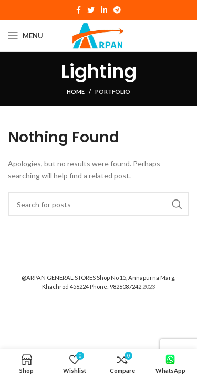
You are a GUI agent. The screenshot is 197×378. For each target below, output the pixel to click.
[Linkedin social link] (104, 10)
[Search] (98, 204)
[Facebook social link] (78, 10)
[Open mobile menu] (25, 35)
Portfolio (112, 91)
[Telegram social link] (117, 10)
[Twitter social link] (91, 10)
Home (76, 91)
